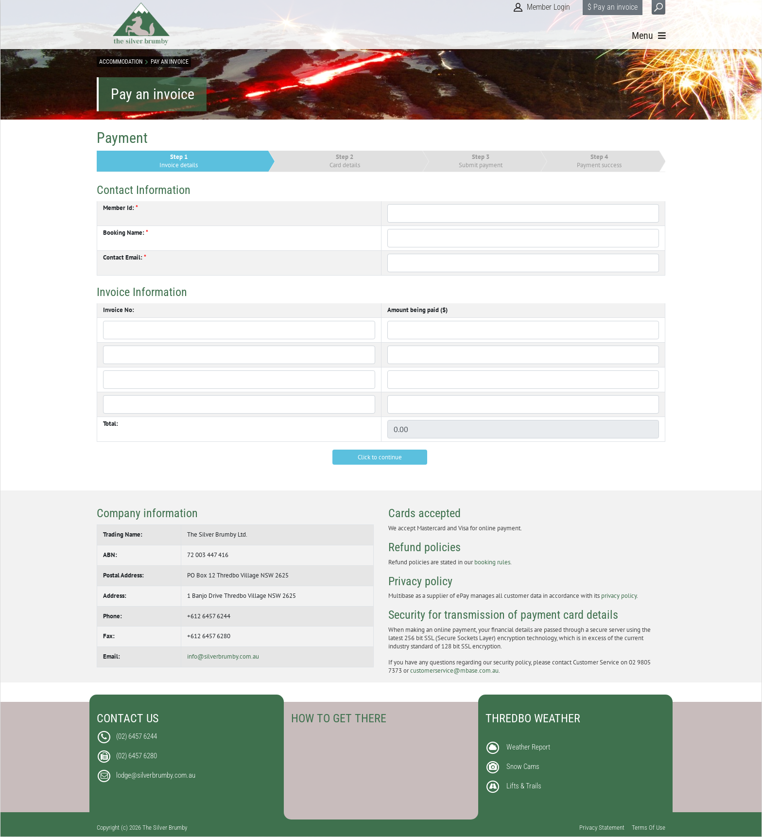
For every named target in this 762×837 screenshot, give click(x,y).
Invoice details (178, 161)
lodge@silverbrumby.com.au (155, 775)
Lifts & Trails (523, 786)
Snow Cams (522, 766)
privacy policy (619, 596)
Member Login (548, 7)
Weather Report (528, 747)
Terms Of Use (648, 827)
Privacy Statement (601, 827)
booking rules (492, 562)
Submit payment (480, 161)
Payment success (599, 161)
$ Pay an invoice (613, 7)
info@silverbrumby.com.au (223, 656)
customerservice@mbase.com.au (454, 670)
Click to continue (380, 457)
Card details (344, 161)
